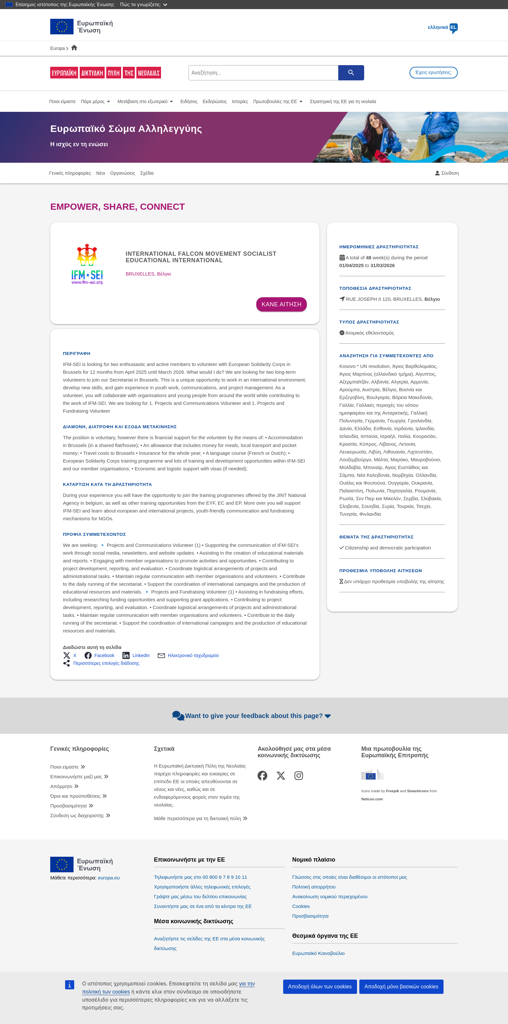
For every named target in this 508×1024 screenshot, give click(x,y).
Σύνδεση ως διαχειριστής (77, 815)
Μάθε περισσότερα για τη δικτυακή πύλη (197, 818)
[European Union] (81, 870)
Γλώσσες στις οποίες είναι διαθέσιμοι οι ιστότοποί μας (349, 877)
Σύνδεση (450, 173)
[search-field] (276, 72)
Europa (57, 48)
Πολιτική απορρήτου (314, 886)
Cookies (301, 906)
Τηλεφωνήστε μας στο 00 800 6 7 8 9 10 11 (200, 877)
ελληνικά (443, 27)
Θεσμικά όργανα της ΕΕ (325, 936)
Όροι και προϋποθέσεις (75, 796)
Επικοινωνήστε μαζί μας (76, 776)
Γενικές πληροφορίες (79, 749)
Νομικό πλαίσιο (313, 860)
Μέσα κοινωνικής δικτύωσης (193, 921)
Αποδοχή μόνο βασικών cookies (401, 986)
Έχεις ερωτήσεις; (433, 72)
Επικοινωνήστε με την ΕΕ (189, 860)
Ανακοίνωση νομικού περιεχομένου (330, 896)
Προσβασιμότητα (68, 805)
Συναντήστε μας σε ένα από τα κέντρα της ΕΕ (203, 906)
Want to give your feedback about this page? (252, 716)
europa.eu (109, 877)
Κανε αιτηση (281, 304)
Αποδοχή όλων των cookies (320, 986)
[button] (71, 655)
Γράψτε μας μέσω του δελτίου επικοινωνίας (200, 896)
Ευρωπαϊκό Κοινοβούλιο (318, 953)
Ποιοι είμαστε (64, 767)
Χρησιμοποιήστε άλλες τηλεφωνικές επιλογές (202, 886)
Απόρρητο (61, 786)
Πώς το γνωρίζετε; (143, 4)
